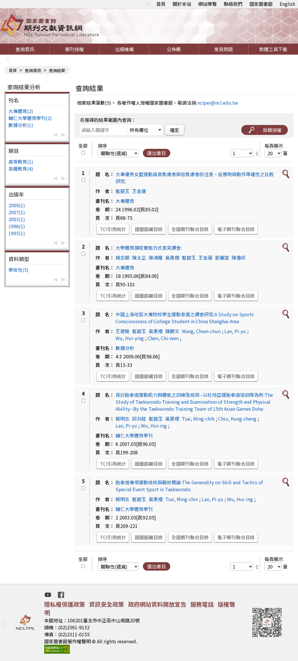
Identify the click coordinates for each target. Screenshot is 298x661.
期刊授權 (74, 49)
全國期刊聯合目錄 (190, 229)
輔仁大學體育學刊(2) (30, 118)
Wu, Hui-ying (130, 338)
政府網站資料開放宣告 (157, 604)
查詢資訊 (24, 49)
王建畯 (123, 331)
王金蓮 (139, 190)
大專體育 (125, 200)
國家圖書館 (261, 3)
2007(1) (16, 212)
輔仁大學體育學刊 (134, 435)
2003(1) (16, 219)
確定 (174, 129)
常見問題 (223, 49)
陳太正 (139, 257)
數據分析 (125, 347)
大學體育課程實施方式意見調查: (149, 247)
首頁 (161, 3)
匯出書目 (156, 152)
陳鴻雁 (156, 257)
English (287, 3)
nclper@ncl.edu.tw (217, 102)
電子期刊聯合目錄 (236, 229)
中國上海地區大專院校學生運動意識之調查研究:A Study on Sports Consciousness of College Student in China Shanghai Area (185, 318)
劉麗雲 (222, 257)
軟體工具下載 (273, 49)
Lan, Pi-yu (235, 331)
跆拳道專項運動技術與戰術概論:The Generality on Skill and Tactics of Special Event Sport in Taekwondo (189, 486)
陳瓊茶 (239, 257)
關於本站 (182, 3)
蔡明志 (123, 418)
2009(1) (16, 205)
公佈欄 (174, 49)
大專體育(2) (20, 111)
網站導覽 (207, 3)
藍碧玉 (123, 190)
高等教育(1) (20, 161)
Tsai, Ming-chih (198, 418)
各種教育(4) (20, 168)
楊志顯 (123, 257)
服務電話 (202, 604)
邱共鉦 (139, 418)
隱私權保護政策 (64, 604)
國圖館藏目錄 (149, 229)
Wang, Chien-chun (201, 331)
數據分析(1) (20, 125)
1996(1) (16, 226)
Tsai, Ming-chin (181, 499)
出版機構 (124, 49)
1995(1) (16, 233)
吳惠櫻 (172, 257)
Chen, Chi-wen (163, 338)
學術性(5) (18, 269)
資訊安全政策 (106, 604)
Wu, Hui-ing (154, 425)
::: (147, 3)
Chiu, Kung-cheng (237, 418)
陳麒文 (172, 331)
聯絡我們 (233, 3)
